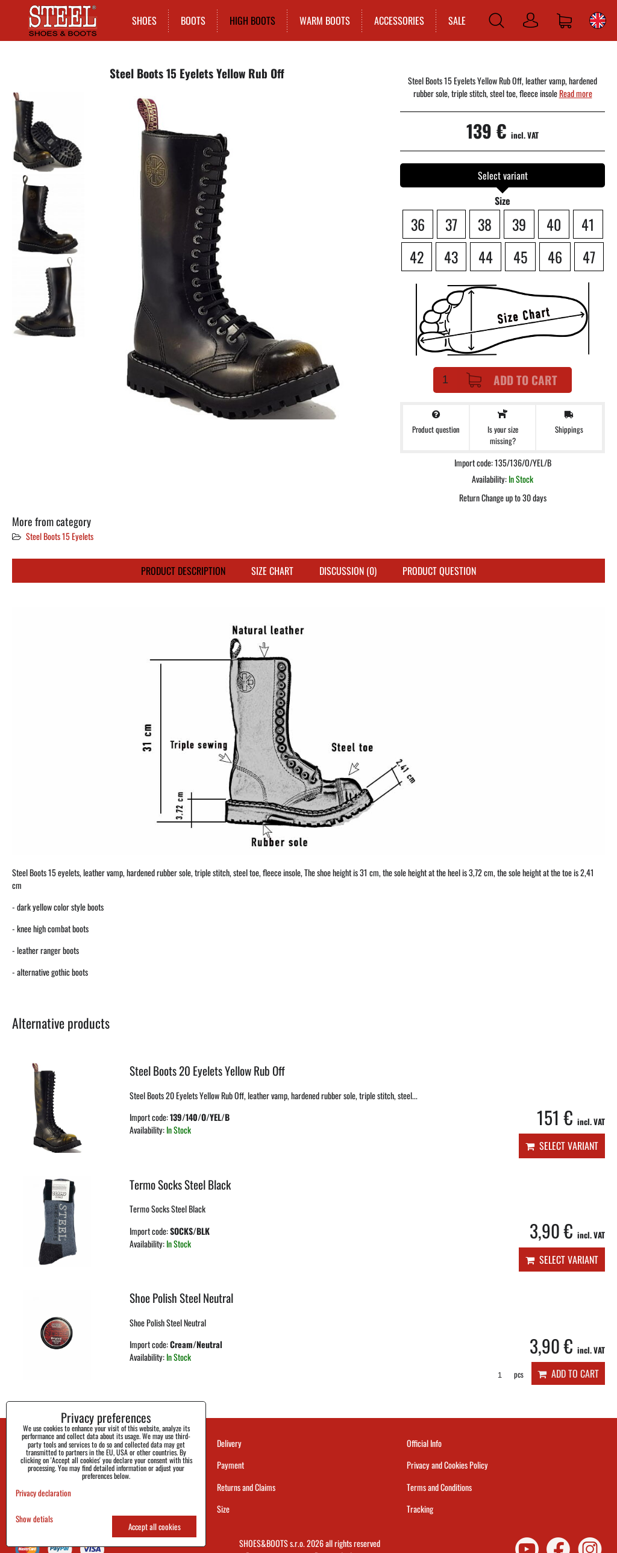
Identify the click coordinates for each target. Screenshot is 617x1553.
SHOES (143, 20)
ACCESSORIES (399, 20)
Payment (230, 1464)
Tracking (420, 1508)
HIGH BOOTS (252, 20)
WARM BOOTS (324, 20)
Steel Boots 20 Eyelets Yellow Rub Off (207, 1070)
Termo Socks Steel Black (180, 1184)
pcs (506, 1374)
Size (224, 1508)
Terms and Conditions (439, 1487)
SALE (456, 20)
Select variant (561, 1145)
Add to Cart (511, 380)
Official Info (424, 1443)
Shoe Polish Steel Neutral (181, 1298)
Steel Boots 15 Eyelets (59, 536)
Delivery (229, 1443)
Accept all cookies (154, 1526)
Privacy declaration (43, 1493)
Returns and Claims (246, 1487)
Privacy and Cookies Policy (447, 1464)
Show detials (34, 1518)
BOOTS (192, 20)
